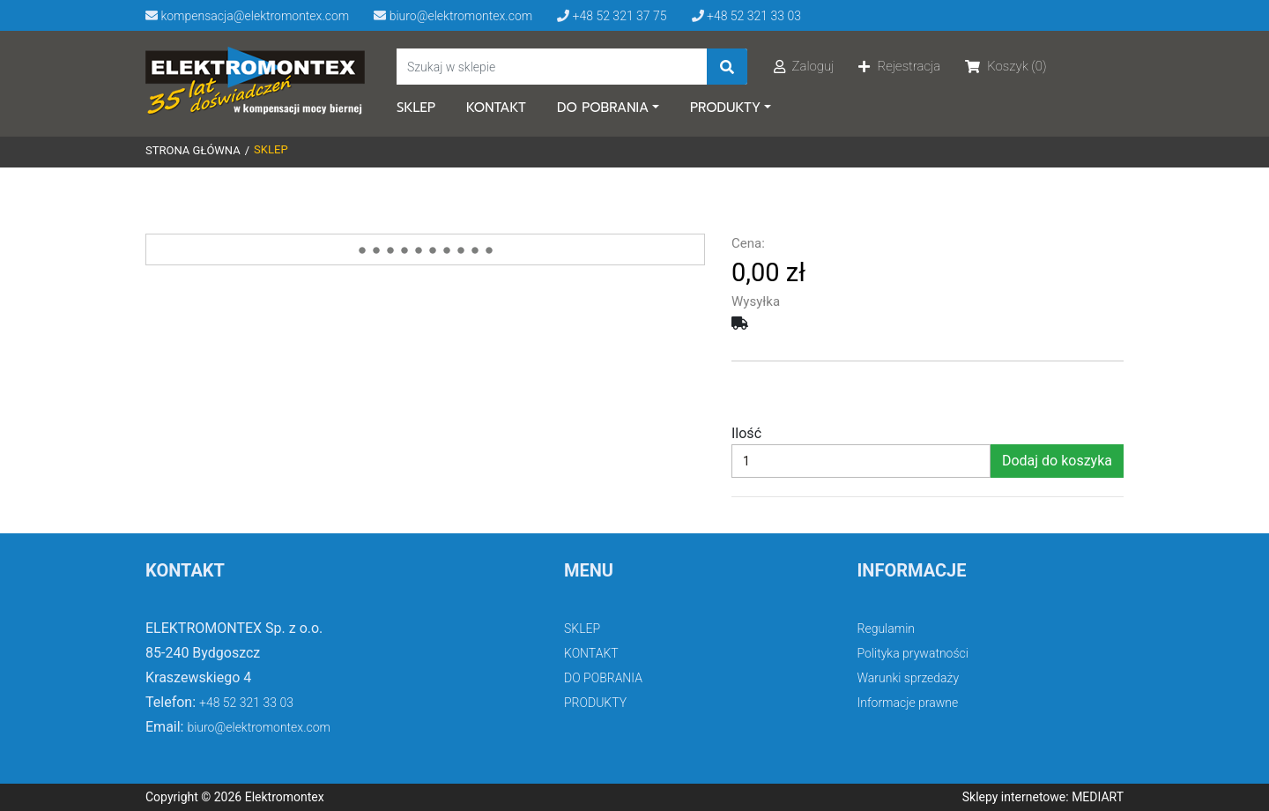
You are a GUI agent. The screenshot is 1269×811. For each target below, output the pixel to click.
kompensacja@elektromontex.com (247, 16)
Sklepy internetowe (1014, 797)
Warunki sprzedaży (908, 678)
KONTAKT (496, 107)
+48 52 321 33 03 (746, 16)
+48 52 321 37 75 (611, 16)
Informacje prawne (908, 703)
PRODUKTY (725, 107)
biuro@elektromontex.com (453, 16)
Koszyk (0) (1005, 66)
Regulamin (886, 628)
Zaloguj (804, 66)
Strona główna (193, 150)
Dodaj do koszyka (1057, 460)
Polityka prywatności (912, 653)
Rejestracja (899, 66)
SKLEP (416, 107)
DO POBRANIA (603, 107)
